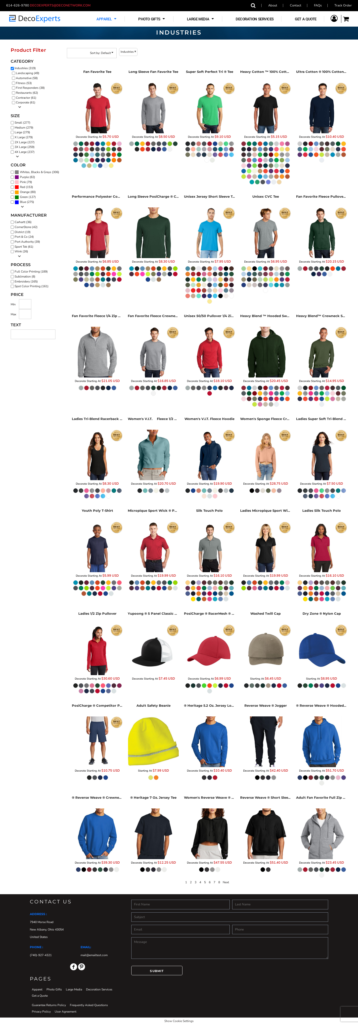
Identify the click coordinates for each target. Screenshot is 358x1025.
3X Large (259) (25, 147)
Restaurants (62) (27, 93)
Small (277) (22, 123)
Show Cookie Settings (179, 1021)
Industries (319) (25, 68)
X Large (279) (24, 137)
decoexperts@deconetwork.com (61, 5)
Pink (23, 182)
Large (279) (22, 132)
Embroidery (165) (26, 281)
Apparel (37, 989)
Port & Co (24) (24, 237)
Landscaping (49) (27, 73)
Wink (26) (21, 251)
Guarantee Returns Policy (49, 1005)
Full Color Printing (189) (31, 272)
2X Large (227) (25, 142)
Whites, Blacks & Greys (35, 172)
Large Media (74, 989)
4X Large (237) (25, 152)
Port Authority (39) (27, 242)
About (272, 5)
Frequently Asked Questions (89, 1005)
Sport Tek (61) (24, 247)
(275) (24, 202)
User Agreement (65, 1012)
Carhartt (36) (23, 222)
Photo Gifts (54, 989)
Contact (295, 5)
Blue (23, 202)
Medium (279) (24, 128)
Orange (25, 192)
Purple (24, 177)
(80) (25, 192)
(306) (37, 172)
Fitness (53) (24, 83)
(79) (23, 182)
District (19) (23, 232)
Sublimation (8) (25, 277)
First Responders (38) (30, 88)
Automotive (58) (27, 78)
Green (24, 197)
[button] (107, 19)
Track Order (343, 5)
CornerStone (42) (26, 227)
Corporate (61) (25, 102)
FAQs (318, 5)
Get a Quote (40, 996)
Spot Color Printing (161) (31, 286)
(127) (25, 197)
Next (226, 882)
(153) (24, 187)
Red (22, 187)
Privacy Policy (41, 1012)
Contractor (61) (26, 98)
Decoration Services (99, 989)
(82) (25, 177)
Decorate (81, 137)
